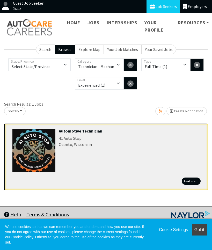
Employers (195, 6)
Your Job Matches (122, 49)
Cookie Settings (173, 229)
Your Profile (154, 26)
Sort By (13, 111)
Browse (64, 49)
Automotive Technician (80, 131)
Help (12, 214)
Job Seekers (163, 6)
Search (45, 49)
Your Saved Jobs (159, 49)
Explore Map (89, 49)
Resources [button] (191, 23)
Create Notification (186, 111)
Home (73, 23)
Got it (199, 229)
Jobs (93, 23)
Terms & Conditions (47, 214)
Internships (122, 23)
